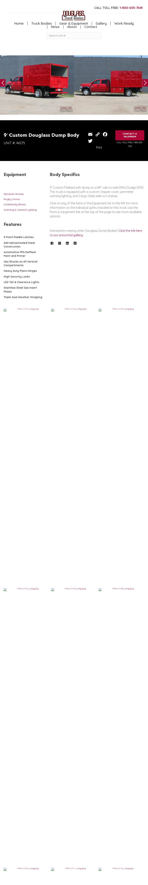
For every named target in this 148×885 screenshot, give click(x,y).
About (72, 27)
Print (99, 147)
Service (8, 846)
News (55, 27)
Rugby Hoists (12, 199)
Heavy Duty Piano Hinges (20, 271)
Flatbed (26, 854)
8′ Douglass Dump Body (22, 527)
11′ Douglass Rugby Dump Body (26, 700)
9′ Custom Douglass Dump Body (96, 585)
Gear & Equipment (73, 23)
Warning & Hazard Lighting (20, 209)
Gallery (101, 23)
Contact (90, 27)
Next (145, 83)
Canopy (27, 850)
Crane (7, 850)
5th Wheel (28, 846)
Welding (9, 854)
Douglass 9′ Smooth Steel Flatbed (97, 527)
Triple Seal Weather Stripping (23, 297)
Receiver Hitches (14, 194)
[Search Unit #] (74, 35)
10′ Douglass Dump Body (22, 585)
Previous (3, 83)
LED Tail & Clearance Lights (21, 282)
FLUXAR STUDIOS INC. (97, 880)
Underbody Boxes (15, 204)
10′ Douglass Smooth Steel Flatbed (98, 642)
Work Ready (124, 23)
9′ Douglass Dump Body (22, 642)
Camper (9, 857)
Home (19, 23)
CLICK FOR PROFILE (124, 871)
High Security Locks (17, 276)
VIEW (15, 539)
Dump (25, 857)
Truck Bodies (41, 23)
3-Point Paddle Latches (19, 237)
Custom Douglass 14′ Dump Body (97, 700)
